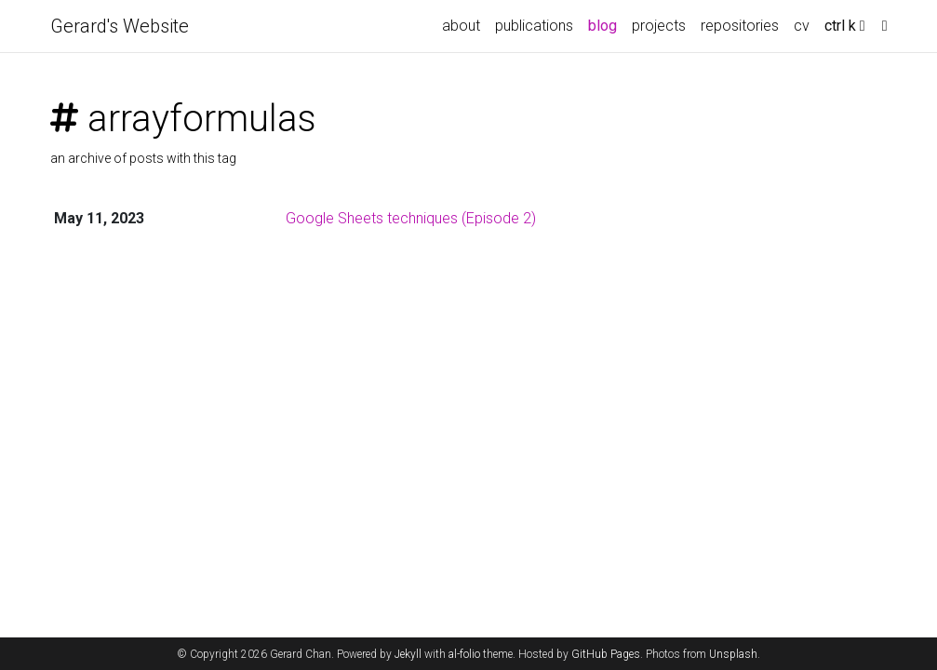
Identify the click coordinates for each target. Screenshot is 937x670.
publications (534, 25)
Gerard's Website (119, 26)
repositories (740, 25)
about (461, 25)
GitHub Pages (605, 654)
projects (659, 25)
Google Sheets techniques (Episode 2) (411, 218)
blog (602, 25)
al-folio (464, 654)
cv (802, 25)
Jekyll (408, 654)
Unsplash (733, 654)
